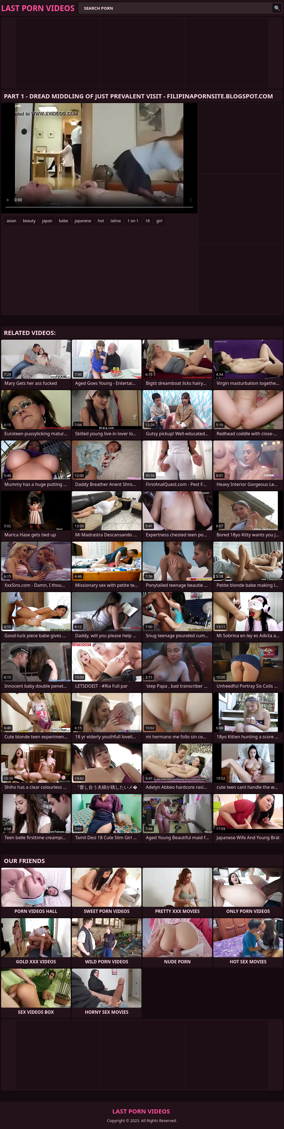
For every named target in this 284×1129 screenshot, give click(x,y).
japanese (83, 220)
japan (47, 220)
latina (116, 220)
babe (63, 220)
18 (147, 220)
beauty (29, 220)
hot (101, 220)
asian (11, 220)
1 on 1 (132, 220)
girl (159, 220)
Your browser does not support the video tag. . (99, 158)
